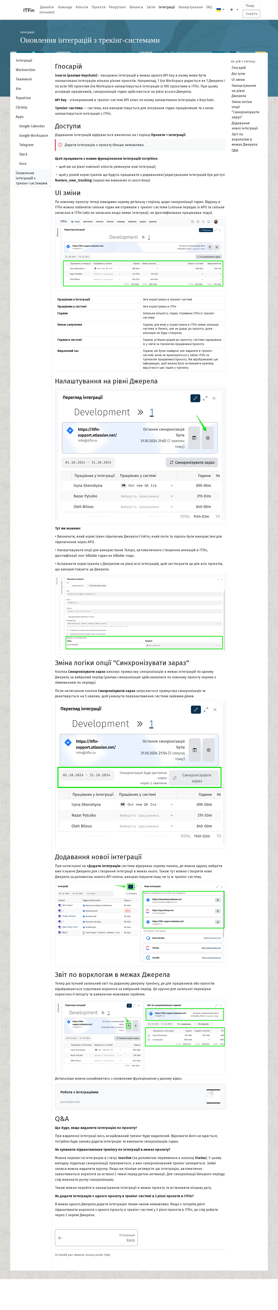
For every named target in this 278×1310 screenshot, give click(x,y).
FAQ (209, 7)
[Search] (251, 6)
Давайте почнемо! (46, 9)
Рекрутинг (117, 7)
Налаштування (190, 7)
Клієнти (82, 7)
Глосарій (239, 68)
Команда (65, 7)
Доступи (238, 74)
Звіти (150, 7)
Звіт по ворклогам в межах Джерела (244, 139)
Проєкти (98, 7)
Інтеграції (167, 7)
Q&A (235, 150)
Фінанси (136, 7)
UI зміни (238, 80)
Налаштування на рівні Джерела (244, 91)
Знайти (251, 14)
